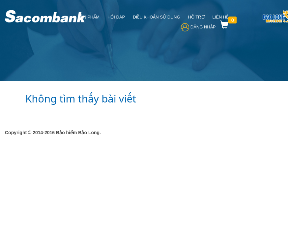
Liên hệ (220, 17)
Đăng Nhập (198, 26)
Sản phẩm (88, 17)
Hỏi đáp (116, 17)
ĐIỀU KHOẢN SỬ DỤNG (156, 17)
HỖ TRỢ (196, 17)
